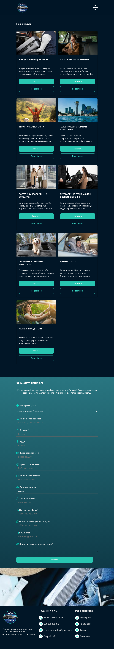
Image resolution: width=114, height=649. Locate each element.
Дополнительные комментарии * (34, 544)
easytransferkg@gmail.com (56, 630)
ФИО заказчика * (26, 498)
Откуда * (22, 430)
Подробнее (36, 89)
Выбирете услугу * (27, 405)
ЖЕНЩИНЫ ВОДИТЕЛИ (30, 329)
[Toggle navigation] (95, 7)
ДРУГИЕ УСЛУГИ (68, 261)
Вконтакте (82, 636)
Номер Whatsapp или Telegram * (34, 521)
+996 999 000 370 (51, 618)
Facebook (82, 624)
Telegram (82, 630)
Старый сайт (47, 636)
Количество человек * (29, 419)
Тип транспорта (26, 487)
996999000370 (49, 624)
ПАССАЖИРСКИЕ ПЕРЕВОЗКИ (74, 59)
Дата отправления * (28, 453)
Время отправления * (29, 464)
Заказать (36, 81)
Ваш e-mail (23, 533)
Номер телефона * (27, 510)
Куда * (21, 441)
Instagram (83, 618)
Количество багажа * (28, 475)
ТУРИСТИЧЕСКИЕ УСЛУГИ (31, 127)
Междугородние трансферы (33, 59)
